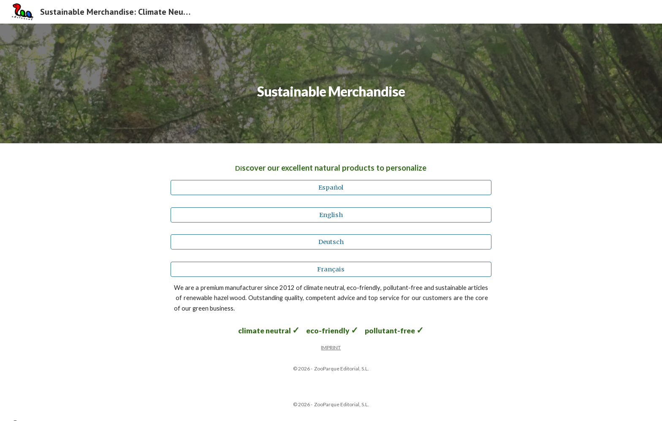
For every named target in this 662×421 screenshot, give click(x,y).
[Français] (331, 269)
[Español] (331, 188)
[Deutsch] (331, 242)
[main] (331, 83)
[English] (331, 215)
